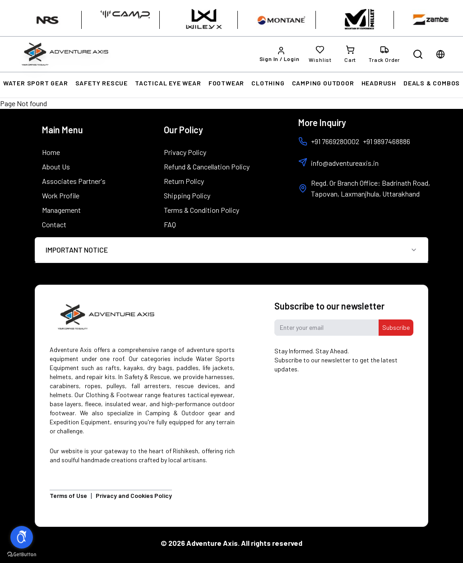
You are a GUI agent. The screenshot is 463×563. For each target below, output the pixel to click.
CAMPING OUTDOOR (323, 83)
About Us (56, 166)
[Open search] (418, 54)
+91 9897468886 (386, 141)
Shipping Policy (187, 195)
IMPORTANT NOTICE (231, 249)
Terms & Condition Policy (201, 210)
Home (51, 152)
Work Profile (60, 195)
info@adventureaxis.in (345, 163)
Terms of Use (68, 495)
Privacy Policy (185, 152)
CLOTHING (267, 83)
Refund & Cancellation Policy (207, 166)
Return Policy (184, 181)
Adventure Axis (212, 543)
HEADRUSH (378, 83)
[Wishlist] (320, 54)
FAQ (170, 224)
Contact (54, 224)
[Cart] (350, 54)
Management (61, 210)
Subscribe (396, 327)
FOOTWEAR (226, 83)
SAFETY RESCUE (101, 83)
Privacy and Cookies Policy (134, 495)
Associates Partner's (74, 181)
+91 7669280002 (328, 141)
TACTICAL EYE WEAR (168, 83)
